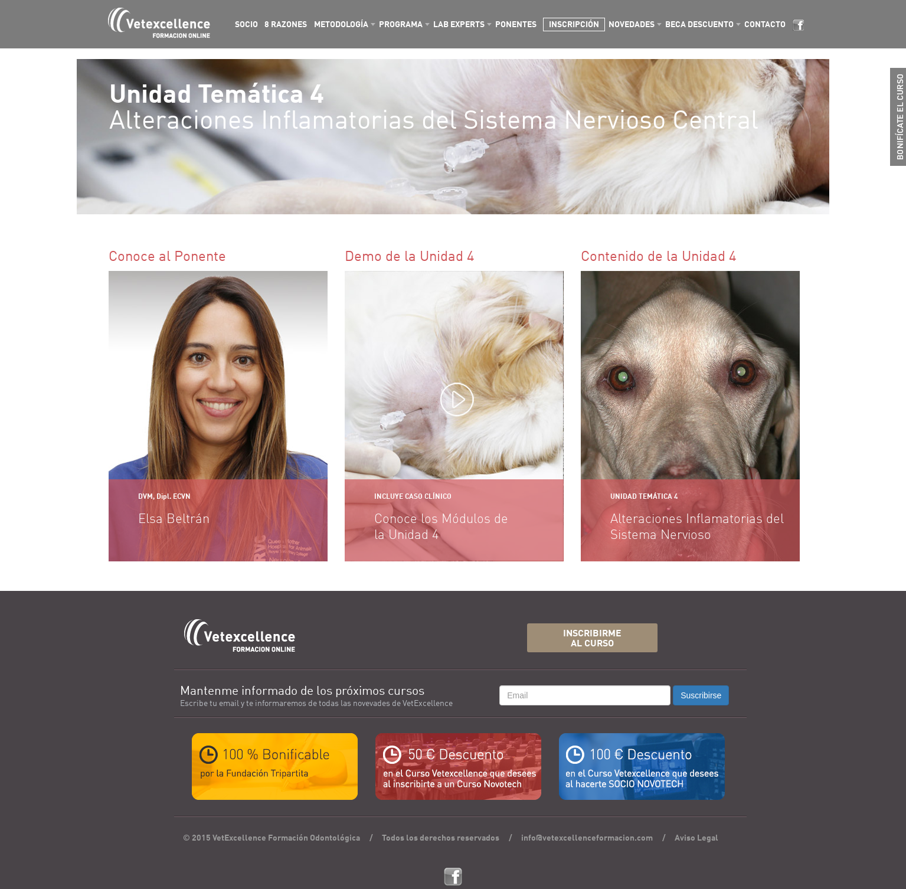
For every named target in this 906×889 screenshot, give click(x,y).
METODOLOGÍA (341, 25)
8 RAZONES (285, 25)
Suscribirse (701, 695)
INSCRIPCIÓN (574, 25)
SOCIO (246, 25)
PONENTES (516, 25)
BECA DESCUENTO (699, 25)
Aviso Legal (696, 838)
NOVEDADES (632, 25)
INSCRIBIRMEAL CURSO (592, 639)
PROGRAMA (401, 25)
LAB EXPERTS (459, 25)
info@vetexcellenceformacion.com (587, 838)
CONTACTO (765, 25)
